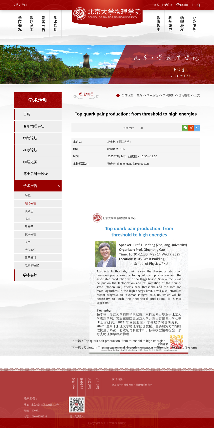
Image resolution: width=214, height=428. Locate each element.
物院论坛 (30, 141)
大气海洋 (30, 253)
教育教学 (158, 24)
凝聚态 (29, 214)
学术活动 (55, 24)
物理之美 (30, 165)
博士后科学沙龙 (35, 177)
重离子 (29, 230)
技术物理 (30, 237)
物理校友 (182, 24)
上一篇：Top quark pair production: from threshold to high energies (118, 350)
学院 (27, 199)
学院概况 (20, 24)
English (184, 5)
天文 (27, 245)
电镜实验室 (32, 268)
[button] (198, 5)
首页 (157, 5)
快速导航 (21, 5)
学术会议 (30, 278)
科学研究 (170, 24)
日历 (26, 118)
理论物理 (30, 206)
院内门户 (167, 5)
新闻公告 (43, 24)
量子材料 (30, 261)
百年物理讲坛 (34, 130)
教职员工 (31, 24)
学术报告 (30, 189)
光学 (27, 222)
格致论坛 (30, 153)
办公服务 (194, 24)
